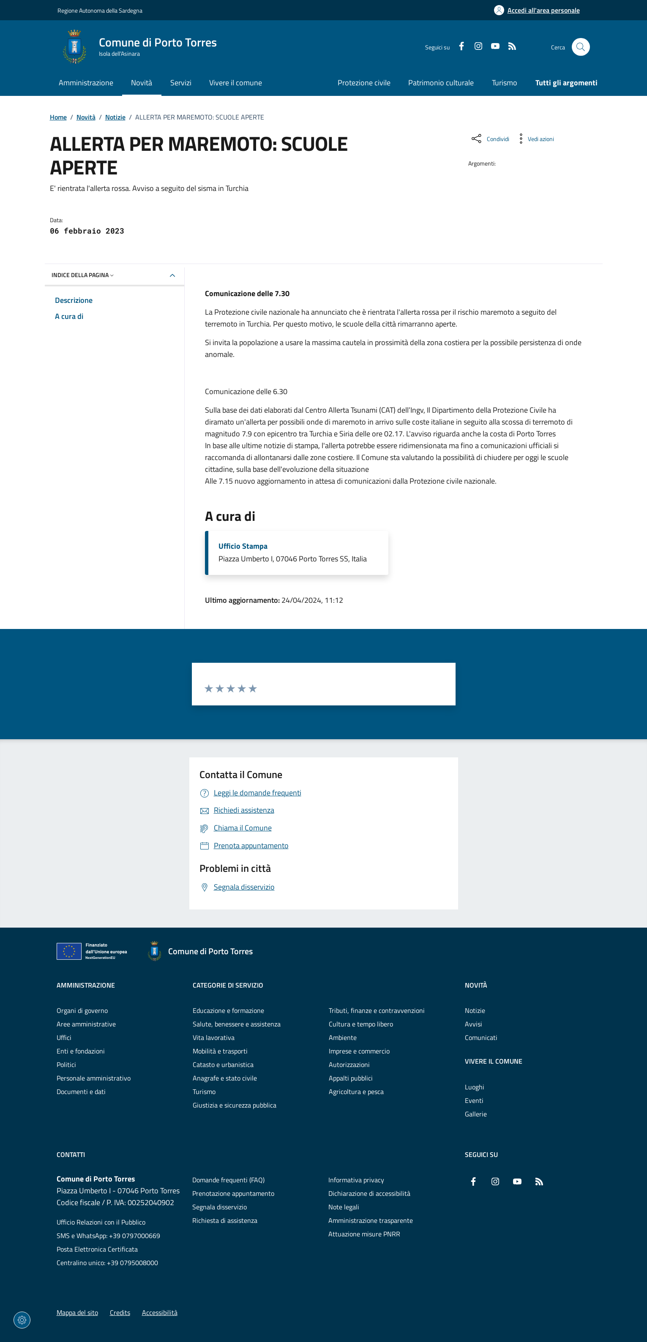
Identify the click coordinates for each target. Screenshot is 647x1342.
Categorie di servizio (228, 985)
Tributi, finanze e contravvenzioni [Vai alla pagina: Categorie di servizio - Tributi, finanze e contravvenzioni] (377, 1010)
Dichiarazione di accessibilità (369, 1193)
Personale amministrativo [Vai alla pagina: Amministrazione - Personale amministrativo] (94, 1078)
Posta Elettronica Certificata (97, 1249)
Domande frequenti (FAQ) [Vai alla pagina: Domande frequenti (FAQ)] (228, 1180)
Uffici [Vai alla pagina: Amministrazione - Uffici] (64, 1037)
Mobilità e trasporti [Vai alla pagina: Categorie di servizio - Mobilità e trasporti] (220, 1051)
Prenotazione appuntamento (233, 1193)
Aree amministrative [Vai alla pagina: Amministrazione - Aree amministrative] (86, 1024)
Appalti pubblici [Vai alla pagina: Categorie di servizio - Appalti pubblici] (351, 1078)
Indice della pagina (83, 274)
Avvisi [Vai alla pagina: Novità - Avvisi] (473, 1024)
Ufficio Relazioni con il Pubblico (101, 1222)
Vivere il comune (493, 1061)
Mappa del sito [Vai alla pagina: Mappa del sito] (77, 1312)
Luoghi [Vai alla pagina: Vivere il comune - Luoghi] (474, 1087)
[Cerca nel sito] (581, 47)
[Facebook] (458, 47)
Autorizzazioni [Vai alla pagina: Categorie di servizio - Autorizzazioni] (349, 1064)
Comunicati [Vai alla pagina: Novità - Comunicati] (481, 1037)
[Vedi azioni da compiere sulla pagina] (534, 138)
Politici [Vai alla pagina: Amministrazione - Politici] (66, 1064)
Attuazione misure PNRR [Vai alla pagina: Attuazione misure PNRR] (364, 1234)
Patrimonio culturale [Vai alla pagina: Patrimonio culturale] (441, 82)
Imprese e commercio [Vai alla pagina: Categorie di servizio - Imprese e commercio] (359, 1051)
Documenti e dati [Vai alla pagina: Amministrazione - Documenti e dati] (81, 1091)
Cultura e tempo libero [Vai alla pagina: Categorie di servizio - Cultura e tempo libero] (361, 1024)
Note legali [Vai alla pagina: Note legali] (343, 1207)
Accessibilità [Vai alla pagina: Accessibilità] (159, 1312)
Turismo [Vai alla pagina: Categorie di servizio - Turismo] (204, 1091)
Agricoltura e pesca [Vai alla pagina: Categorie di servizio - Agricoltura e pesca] (356, 1091)
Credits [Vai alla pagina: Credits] (120, 1312)
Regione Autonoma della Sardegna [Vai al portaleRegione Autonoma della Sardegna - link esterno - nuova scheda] (99, 10)
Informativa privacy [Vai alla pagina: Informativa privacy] (356, 1180)
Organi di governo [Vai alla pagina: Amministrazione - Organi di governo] (82, 1010)
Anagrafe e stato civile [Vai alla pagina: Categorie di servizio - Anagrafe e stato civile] (225, 1078)
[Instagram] (475, 47)
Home (58, 117)
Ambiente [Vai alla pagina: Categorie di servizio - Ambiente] (343, 1037)
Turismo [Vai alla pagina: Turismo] (504, 82)
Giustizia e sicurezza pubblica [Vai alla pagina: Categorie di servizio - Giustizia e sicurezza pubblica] (234, 1105)
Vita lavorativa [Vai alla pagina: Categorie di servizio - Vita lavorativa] (214, 1037)
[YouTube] (491, 47)
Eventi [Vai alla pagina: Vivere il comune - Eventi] (474, 1100)
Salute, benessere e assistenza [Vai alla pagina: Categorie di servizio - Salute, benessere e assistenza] (237, 1024)
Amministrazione (86, 985)
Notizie (115, 117)
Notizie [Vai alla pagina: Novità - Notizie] (475, 1010)
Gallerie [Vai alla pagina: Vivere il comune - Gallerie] (476, 1114)
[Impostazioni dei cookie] (22, 1320)
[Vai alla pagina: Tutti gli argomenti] (561, 83)
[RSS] (508, 47)
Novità (86, 117)
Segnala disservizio (219, 1207)
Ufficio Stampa (243, 546)
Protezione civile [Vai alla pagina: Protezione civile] (364, 82)
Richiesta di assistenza (224, 1220)
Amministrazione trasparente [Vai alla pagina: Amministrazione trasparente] (370, 1220)
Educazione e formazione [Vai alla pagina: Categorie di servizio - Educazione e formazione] (228, 1010)
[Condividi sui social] (489, 138)
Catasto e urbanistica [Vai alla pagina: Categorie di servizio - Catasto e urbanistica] (223, 1064)
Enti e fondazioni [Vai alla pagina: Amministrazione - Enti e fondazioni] (81, 1051)
